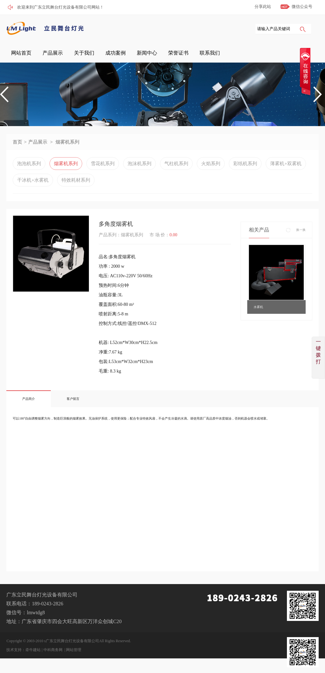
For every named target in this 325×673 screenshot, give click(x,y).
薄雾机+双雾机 (285, 169)
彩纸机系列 (245, 169)
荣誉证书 (225, 53)
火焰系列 (210, 169)
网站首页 (104, 53)
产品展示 (128, 53)
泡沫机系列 (139, 169)
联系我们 (249, 53)
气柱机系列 (176, 169)
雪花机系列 (103, 169)
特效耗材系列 (76, 185)
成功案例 (177, 53)
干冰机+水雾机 (32, 185)
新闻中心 (201, 53)
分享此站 (263, 6)
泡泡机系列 (29, 169)
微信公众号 (302, 6)
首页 (17, 147)
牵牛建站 (33, 655)
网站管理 (73, 655)
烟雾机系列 (67, 147)
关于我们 (153, 53)
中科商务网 (53, 655)
